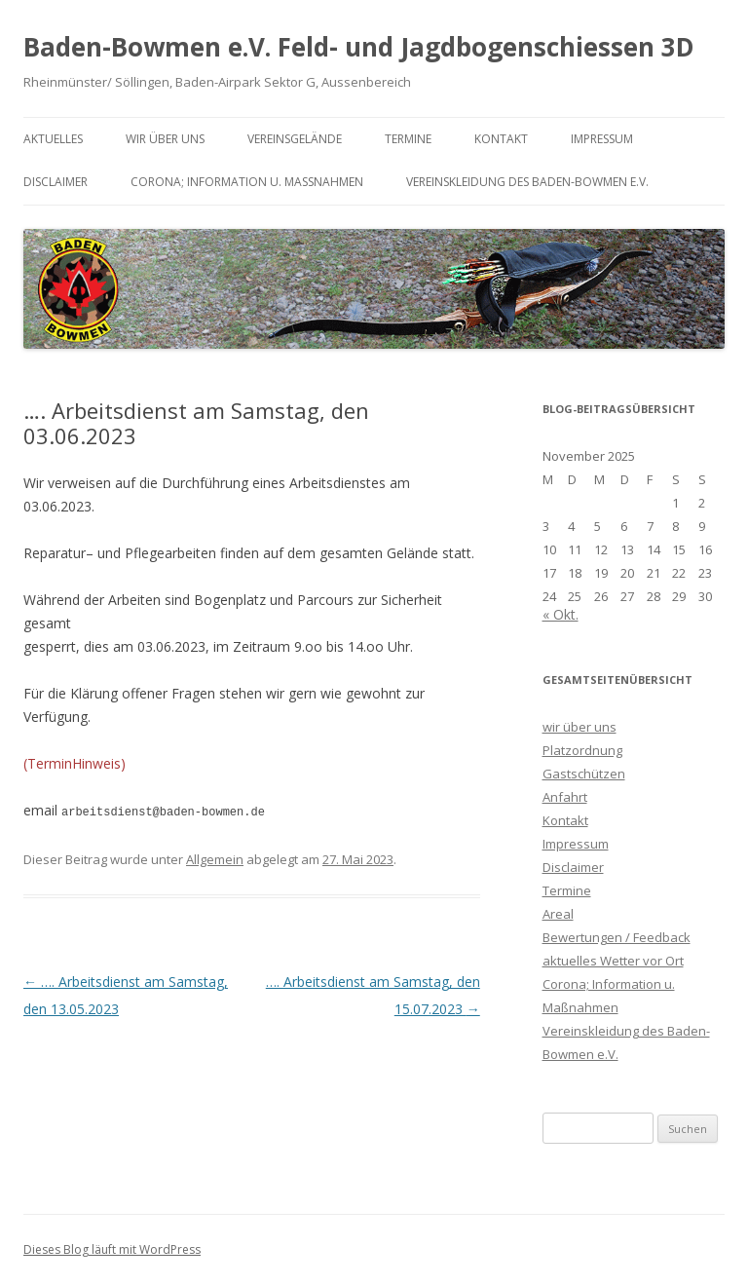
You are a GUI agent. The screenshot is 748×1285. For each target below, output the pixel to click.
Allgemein (214, 858)
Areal (558, 914)
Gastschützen (583, 773)
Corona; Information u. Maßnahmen (247, 181)
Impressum (602, 139)
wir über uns (165, 139)
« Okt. (560, 614)
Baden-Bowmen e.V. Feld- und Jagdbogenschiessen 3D (358, 46)
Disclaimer (55, 181)
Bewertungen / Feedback (616, 937)
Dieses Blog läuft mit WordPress (112, 1249)
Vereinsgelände (294, 139)
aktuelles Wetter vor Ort (613, 960)
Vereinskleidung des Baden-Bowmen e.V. (527, 181)
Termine (408, 139)
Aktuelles (53, 139)
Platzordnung (582, 750)
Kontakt (501, 139)
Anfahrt (564, 797)
